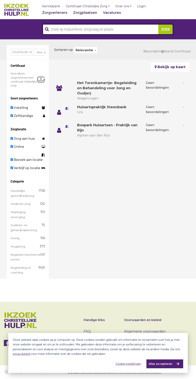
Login (141, 6)
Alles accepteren (160, 364)
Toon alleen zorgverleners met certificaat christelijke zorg (24, 79)
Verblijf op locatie (25, 168)
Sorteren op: (63, 50)
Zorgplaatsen (85, 12)
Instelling (19, 108)
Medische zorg (20, 204)
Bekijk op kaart (170, 67)
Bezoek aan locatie (27, 160)
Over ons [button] (122, 6)
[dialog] (98, 353)
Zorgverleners (54, 12)
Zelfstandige (22, 116)
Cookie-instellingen (128, 364)
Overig (15, 238)
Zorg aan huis (23, 138)
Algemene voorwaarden (145, 331)
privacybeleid (21, 354)
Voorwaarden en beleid (142, 320)
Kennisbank (51, 6)
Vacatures (112, 12)
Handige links (94, 320)
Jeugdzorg (18, 246)
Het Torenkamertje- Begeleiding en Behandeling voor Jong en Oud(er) (107, 88)
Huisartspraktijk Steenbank (102, 107)
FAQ (87, 331)
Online (17, 147)
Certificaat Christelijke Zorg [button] (86, 6)
